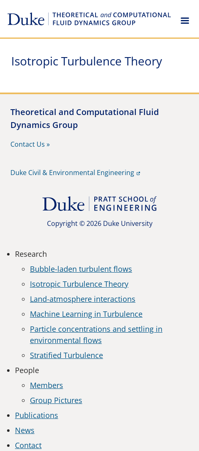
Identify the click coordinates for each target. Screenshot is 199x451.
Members (46, 385)
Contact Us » (30, 144)
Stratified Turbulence (66, 355)
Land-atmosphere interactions (82, 299)
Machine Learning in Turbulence (86, 314)
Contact (28, 445)
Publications (36, 415)
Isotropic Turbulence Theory (79, 284)
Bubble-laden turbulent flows (81, 269)
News (24, 430)
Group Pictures (56, 400)
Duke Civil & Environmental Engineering (72, 172)
